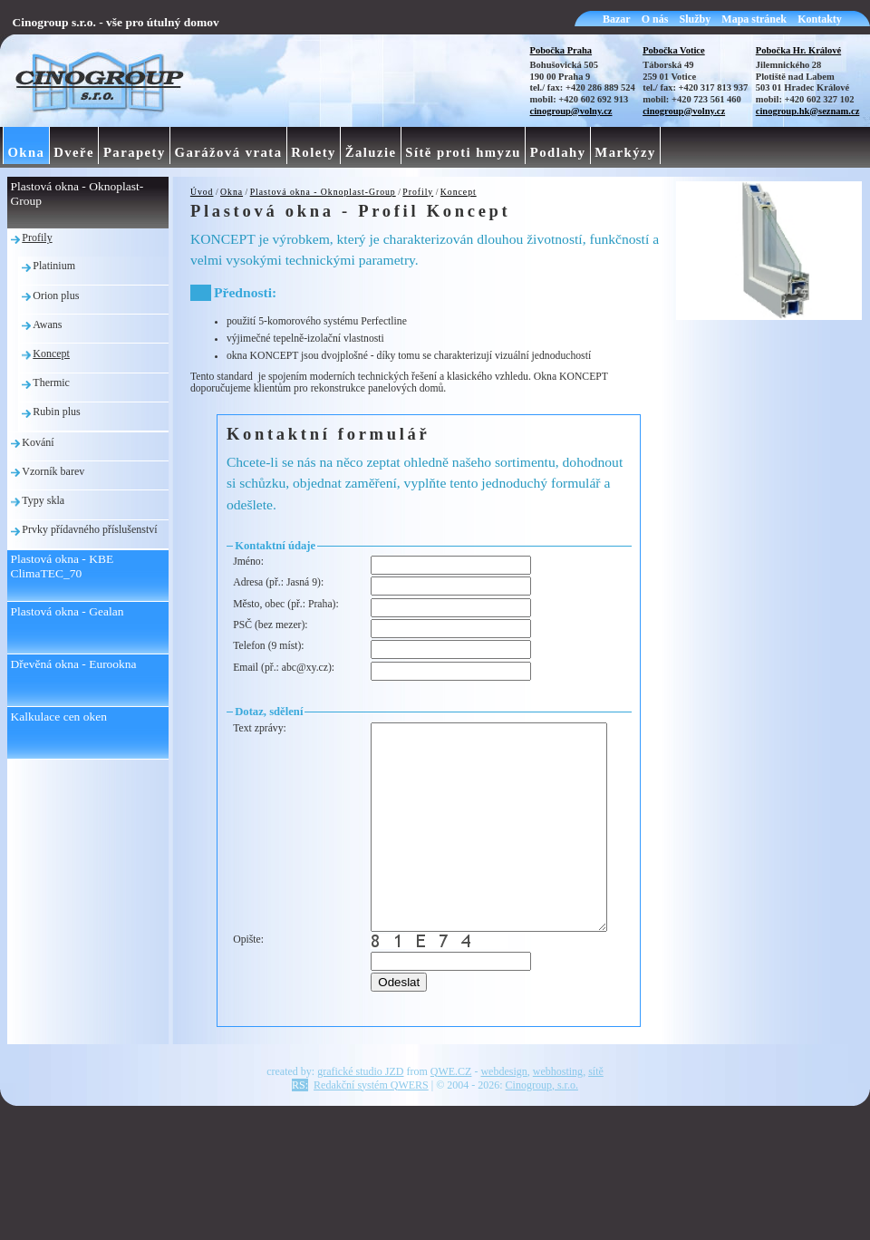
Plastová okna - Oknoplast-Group (323, 192)
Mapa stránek (754, 19)
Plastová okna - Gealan (67, 611)
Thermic (51, 382)
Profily (417, 192)
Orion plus (56, 295)
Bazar (617, 19)
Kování (37, 442)
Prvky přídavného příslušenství (89, 529)
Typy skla (43, 500)
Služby (695, 19)
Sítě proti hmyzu (463, 152)
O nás (655, 19)
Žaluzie (371, 152)
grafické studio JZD (360, 1124)
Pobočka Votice (674, 50)
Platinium (54, 265)
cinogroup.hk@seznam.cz (808, 111)
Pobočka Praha (561, 50)
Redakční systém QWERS (371, 1137)
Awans (47, 324)
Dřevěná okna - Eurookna (74, 664)
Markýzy (624, 152)
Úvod (202, 192)
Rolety (313, 152)
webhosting (558, 1124)
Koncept (458, 192)
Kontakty (820, 19)
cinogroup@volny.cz (571, 111)
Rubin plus (56, 411)
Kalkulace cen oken (59, 716)
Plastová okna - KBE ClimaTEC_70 (62, 566)
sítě (596, 1124)
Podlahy (558, 152)
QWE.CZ (451, 1124)
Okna (231, 192)
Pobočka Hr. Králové (798, 50)
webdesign (503, 1124)
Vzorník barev (53, 471)
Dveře (73, 152)
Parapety (134, 152)
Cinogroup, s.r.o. (542, 1137)
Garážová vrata (229, 152)
